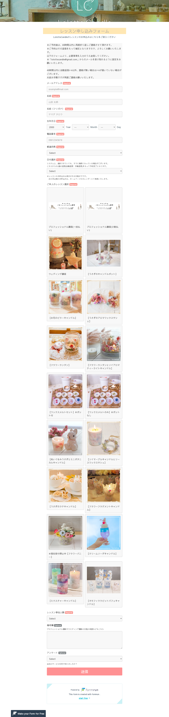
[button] (84, 694)
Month (93, 126)
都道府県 (55, 146)
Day (119, 126)
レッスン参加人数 (60, 612)
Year (68, 126)
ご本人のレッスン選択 (62, 184)
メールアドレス (59, 82)
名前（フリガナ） (60, 108)
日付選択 (55, 159)
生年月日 (55, 120)
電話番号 (55, 133)
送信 (84, 671)
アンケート (56, 652)
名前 (53, 95)
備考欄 (54, 625)
